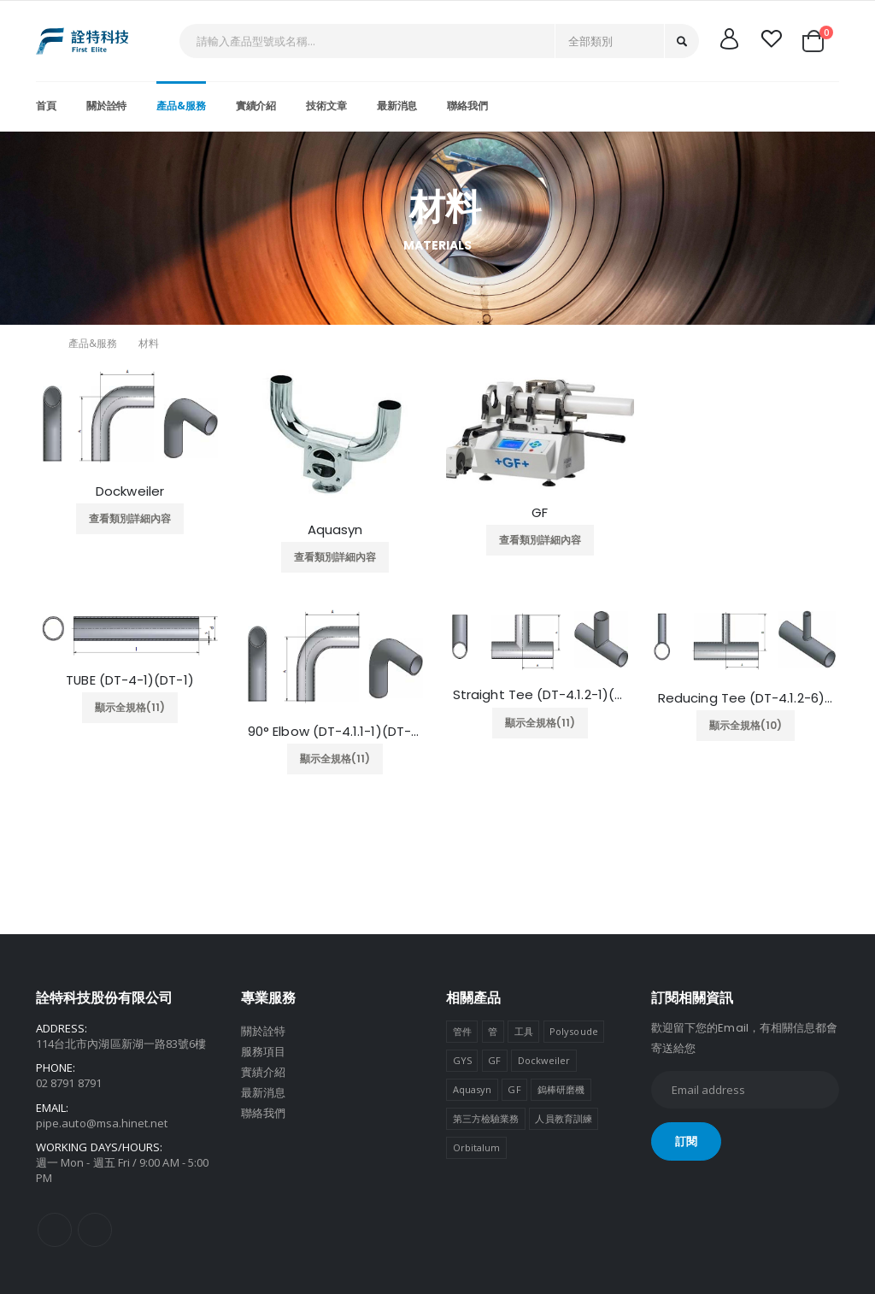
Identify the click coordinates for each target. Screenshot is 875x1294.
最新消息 (397, 105)
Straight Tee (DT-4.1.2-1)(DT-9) (540, 694)
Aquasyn (335, 529)
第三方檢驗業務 (486, 1118)
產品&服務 (180, 105)
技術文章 (326, 105)
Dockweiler (130, 491)
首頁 (46, 105)
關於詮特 (106, 105)
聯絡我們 (467, 105)
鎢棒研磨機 (560, 1089)
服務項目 (263, 1051)
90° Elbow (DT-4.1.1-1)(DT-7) (335, 731)
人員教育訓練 (563, 1118)
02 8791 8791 (69, 1083)
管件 (462, 1031)
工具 (523, 1031)
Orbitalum (477, 1147)
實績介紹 (256, 105)
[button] (819, 41)
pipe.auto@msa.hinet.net (102, 1123)
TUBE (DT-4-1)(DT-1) (130, 680)
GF (539, 512)
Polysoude (573, 1031)
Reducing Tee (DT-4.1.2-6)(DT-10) (745, 698)
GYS (462, 1060)
